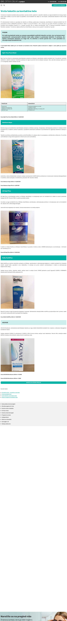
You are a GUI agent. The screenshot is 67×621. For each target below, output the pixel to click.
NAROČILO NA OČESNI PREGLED (33, 381)
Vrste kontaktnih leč (6, 393)
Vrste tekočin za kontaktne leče (9, 395)
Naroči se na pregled (59, 4)
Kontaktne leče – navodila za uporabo (11, 391)
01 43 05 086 (51, 1)
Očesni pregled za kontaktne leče (9, 396)
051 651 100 (62, 1)
